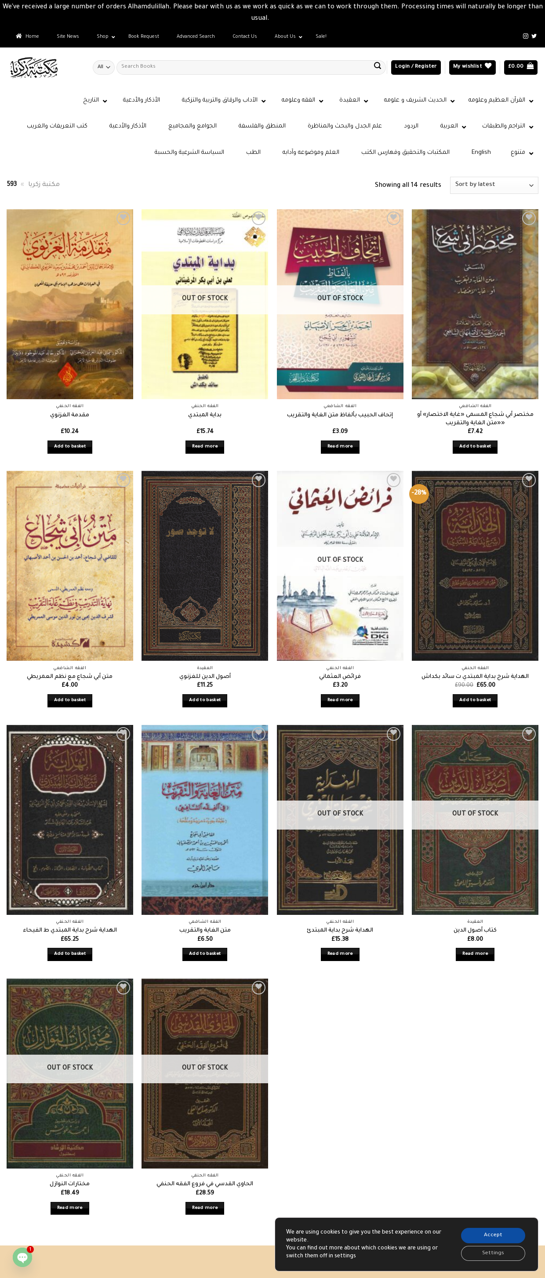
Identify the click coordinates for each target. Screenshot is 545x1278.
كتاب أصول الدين (475, 931)
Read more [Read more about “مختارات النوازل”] (70, 1208)
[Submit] (377, 67)
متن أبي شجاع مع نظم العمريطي (70, 677)
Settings (492, 1253)
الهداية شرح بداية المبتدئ (340, 931)
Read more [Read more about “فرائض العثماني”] (340, 700)
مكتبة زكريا (44, 185)
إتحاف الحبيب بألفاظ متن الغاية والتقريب (340, 415)
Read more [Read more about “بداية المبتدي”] (205, 446)
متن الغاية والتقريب (205, 931)
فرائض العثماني (340, 677)
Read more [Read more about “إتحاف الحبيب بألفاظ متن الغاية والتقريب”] (340, 446)
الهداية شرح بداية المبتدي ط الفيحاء (70, 931)
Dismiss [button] (282, 18)
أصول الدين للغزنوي (205, 677)
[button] (415, 67)
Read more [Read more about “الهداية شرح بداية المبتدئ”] (340, 954)
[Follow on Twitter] (534, 36)
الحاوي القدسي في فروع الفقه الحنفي (204, 1184)
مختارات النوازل (70, 1184)
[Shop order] (494, 185)
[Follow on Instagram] (525, 36)
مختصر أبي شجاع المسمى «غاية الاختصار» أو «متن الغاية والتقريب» (475, 419)
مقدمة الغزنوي (69, 415)
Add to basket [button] (70, 446)
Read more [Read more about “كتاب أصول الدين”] (475, 954)
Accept (492, 1234)
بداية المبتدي (205, 415)
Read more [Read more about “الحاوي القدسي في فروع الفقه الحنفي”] (205, 1208)
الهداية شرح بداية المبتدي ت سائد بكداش (475, 677)
